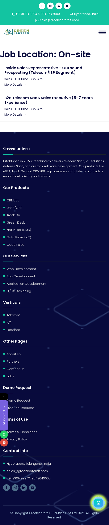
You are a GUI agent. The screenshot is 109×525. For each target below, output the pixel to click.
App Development (21, 276)
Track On (13, 215)
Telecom (13, 315)
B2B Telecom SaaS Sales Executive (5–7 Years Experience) (48, 100)
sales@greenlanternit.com (57, 20)
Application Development (26, 283)
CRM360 (13, 200)
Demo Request (18, 400)
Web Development (21, 269)
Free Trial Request (20, 408)
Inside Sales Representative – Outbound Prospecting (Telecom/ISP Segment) (43, 70)
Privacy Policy (17, 439)
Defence (13, 330)
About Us (14, 354)
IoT (9, 322)
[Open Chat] (98, 503)
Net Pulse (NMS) (19, 230)
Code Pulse (15, 244)
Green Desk (16, 222)
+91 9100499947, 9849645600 (36, 14)
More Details (15, 84)
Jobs (10, 376)
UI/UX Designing (19, 291)
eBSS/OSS (14, 207)
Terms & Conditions (22, 432)
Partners (13, 361)
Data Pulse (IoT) (19, 237)
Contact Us (15, 369)
